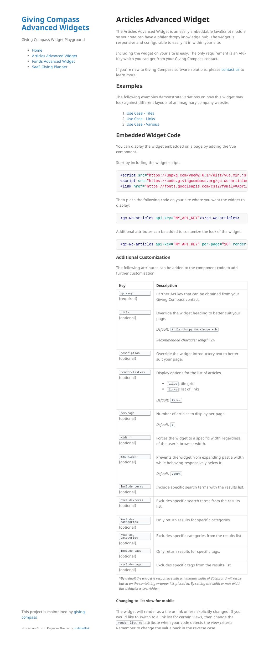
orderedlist (81, 628)
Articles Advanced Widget (54, 55)
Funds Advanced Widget (53, 61)
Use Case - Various (143, 124)
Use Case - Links (141, 118)
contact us (230, 69)
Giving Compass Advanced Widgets (55, 23)
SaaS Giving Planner (50, 66)
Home (37, 50)
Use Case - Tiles (140, 113)
